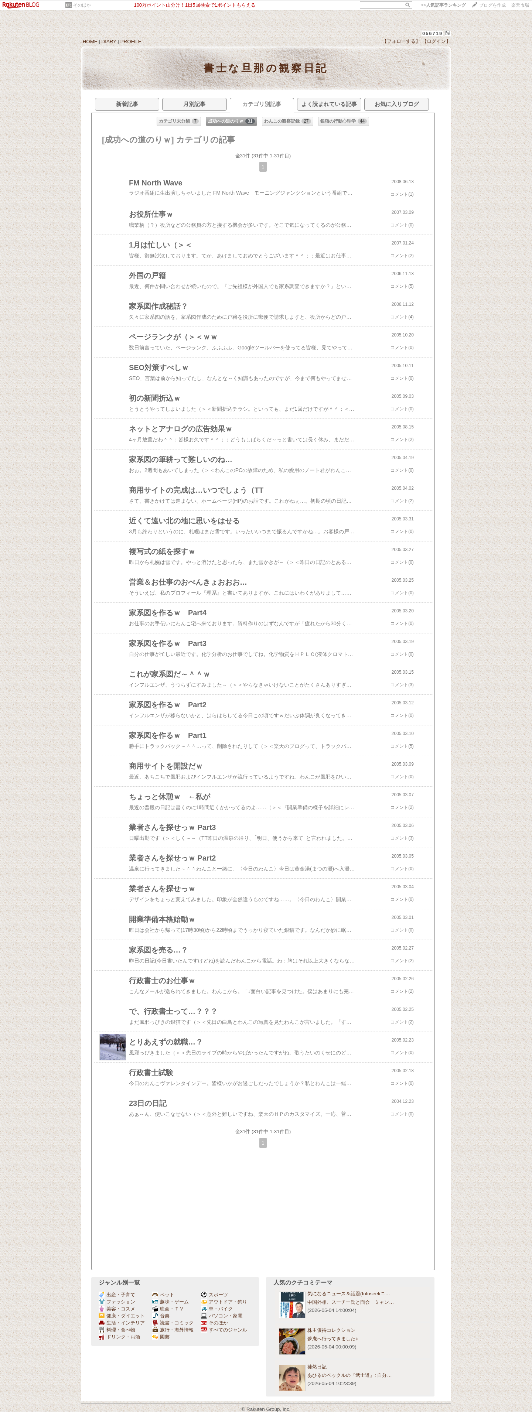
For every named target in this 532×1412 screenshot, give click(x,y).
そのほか (82, 5)
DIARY (109, 41)
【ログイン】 (436, 41)
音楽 (161, 1316)
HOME (90, 41)
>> (443, 5)
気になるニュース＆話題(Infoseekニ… (348, 1293)
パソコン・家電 (221, 1316)
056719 (432, 33)
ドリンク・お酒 (119, 1337)
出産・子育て (117, 1295)
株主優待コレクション (331, 1330)
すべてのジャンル (224, 1330)
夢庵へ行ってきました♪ (332, 1338)
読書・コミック (173, 1323)
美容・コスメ (117, 1309)
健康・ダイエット (122, 1316)
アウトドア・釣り (224, 1302)
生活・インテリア (122, 1323)
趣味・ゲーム (170, 1302)
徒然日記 (317, 1367)
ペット (163, 1295)
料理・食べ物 (117, 1330)
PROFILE (130, 41)
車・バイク (217, 1309)
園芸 (161, 1337)
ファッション (117, 1302)
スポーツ (214, 1295)
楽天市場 (520, 5)
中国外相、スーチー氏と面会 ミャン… (350, 1302)
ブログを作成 (492, 5)
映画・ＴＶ (168, 1309)
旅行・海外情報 (173, 1330)
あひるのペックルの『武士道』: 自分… (349, 1375)
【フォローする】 (401, 41)
